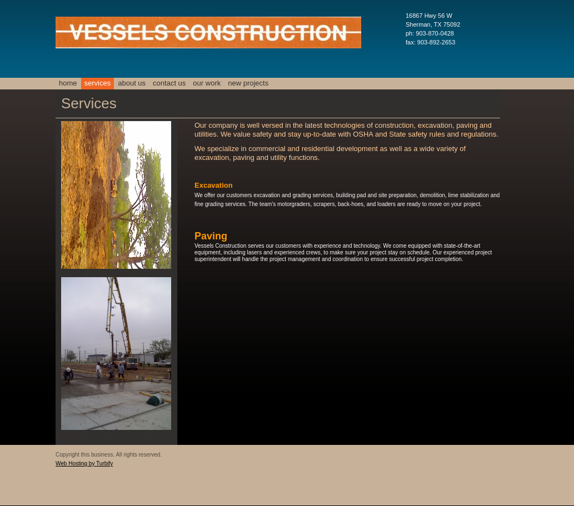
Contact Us (169, 83)
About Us (132, 83)
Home (68, 83)
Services (97, 83)
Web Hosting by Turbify (84, 463)
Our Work (207, 83)
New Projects (248, 83)
